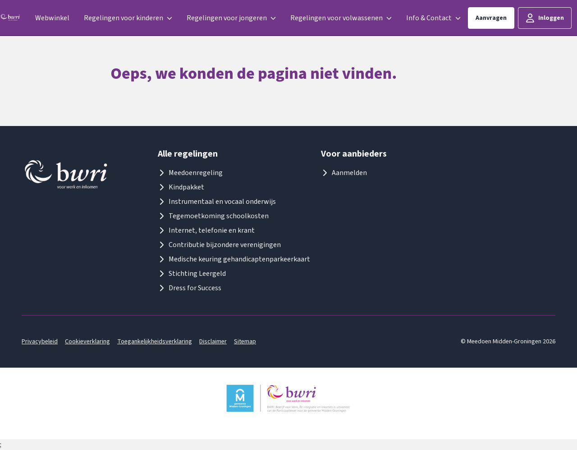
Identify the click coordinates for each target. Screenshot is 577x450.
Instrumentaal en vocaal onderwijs (217, 202)
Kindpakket (181, 187)
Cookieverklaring (87, 341)
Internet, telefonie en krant (206, 230)
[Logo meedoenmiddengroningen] (10, 18)
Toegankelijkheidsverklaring (154, 341)
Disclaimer (213, 341)
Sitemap (245, 341)
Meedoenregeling (190, 173)
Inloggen (545, 18)
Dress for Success (189, 288)
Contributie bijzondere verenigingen (219, 245)
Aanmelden (344, 173)
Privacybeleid (40, 341)
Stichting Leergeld (192, 274)
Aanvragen (491, 18)
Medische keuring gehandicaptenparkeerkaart (234, 259)
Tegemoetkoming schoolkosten (213, 216)
